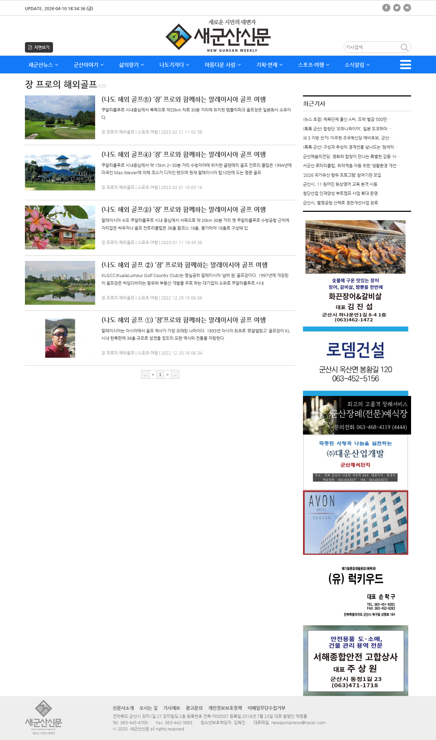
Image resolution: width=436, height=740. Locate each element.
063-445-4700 (134, 722)
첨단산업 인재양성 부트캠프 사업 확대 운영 (340, 193)
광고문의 (194, 708)
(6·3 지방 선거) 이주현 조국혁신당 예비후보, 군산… (348, 137)
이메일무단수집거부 (266, 708)
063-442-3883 (178, 722)
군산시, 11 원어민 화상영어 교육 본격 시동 (340, 184)
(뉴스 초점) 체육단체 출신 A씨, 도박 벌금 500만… (347, 119)
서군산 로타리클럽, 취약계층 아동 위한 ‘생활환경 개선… (351, 165)
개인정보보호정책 (225, 708)
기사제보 (171, 708)
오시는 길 (148, 708)
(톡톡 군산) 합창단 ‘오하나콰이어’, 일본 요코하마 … (347, 128)
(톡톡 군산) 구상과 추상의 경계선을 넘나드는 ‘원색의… (350, 146)
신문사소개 (123, 708)
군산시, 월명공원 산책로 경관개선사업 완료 (340, 202)
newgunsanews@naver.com (298, 722)
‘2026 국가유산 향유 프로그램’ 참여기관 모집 (342, 175)
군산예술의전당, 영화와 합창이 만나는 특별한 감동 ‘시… (351, 156)
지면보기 (38, 47)
